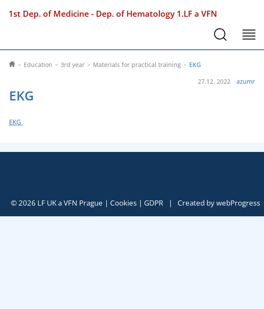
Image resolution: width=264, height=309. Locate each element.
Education (38, 65)
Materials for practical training (137, 65)
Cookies (123, 203)
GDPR (153, 203)
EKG (16, 122)
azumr (245, 81)
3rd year (73, 65)
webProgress (238, 203)
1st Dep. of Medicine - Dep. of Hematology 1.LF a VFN (113, 13)
